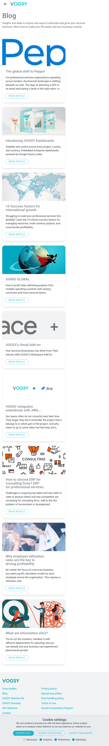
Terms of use (48, 703)
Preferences (62, 739)
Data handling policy (52, 698)
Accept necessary (81, 733)
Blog (4, 693)
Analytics (46, 739)
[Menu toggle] (5, 4)
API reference (9, 708)
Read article (17, 96)
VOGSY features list (13, 698)
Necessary (30, 739)
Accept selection (50, 733)
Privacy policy (49, 688)
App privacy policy (51, 693)
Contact (6, 713)
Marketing (79, 739)
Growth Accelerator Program (57, 708)
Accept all (23, 733)
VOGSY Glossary (11, 703)
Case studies (9, 688)
